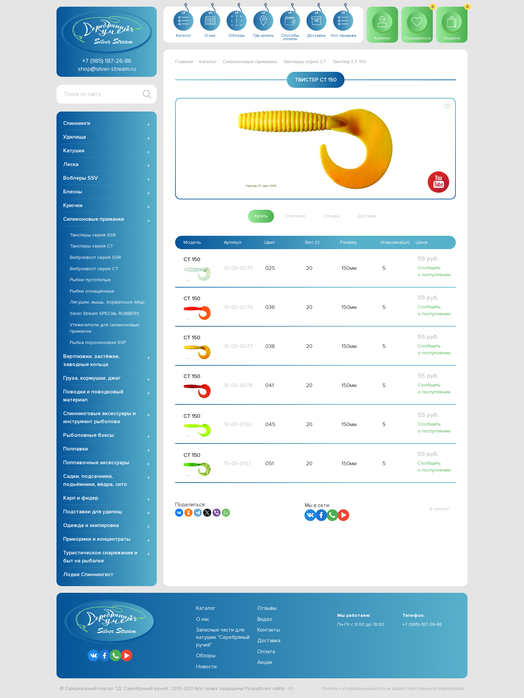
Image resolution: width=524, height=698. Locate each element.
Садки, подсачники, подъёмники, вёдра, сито (95, 481)
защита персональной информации (424, 689)
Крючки (73, 206)
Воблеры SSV (80, 178)
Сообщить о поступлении (434, 271)
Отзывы (267, 609)
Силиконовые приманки (93, 219)
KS (291, 689)
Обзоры (206, 656)
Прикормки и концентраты (96, 540)
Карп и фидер (80, 499)
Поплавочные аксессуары (96, 463)
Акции (264, 663)
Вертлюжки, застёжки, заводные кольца (91, 361)
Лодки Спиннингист (88, 575)
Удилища (74, 137)
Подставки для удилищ (92, 512)
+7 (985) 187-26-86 (106, 60)
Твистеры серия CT (91, 247)
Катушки (74, 151)
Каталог (208, 61)
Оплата (266, 652)
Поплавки (75, 450)
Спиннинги (76, 124)
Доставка (268, 641)
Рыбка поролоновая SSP (98, 343)
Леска (71, 165)
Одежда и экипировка (91, 526)
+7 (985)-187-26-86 (422, 625)
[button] (447, 106)
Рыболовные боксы (88, 436)
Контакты (268, 630)
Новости (206, 667)
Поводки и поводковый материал (93, 396)
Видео (264, 620)
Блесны (72, 192)
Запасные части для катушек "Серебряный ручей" (223, 638)
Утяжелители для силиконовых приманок (104, 329)
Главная (184, 61)
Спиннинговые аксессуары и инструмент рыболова (99, 418)
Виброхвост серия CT (94, 269)
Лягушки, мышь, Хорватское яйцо (107, 303)
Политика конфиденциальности (344, 689)
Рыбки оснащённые (92, 292)
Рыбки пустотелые (90, 280)
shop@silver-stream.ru (107, 68)
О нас (203, 620)
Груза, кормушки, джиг (92, 379)
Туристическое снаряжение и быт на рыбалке (100, 557)
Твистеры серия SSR (93, 235)
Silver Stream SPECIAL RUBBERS (104, 314)
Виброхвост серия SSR (95, 258)
